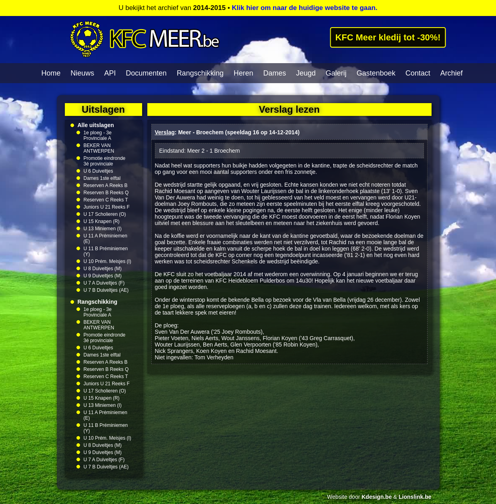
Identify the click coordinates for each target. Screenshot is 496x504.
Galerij (336, 73)
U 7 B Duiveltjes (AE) (106, 290)
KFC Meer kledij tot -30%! (387, 37)
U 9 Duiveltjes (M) (103, 276)
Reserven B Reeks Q (106, 192)
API (110, 73)
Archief (451, 73)
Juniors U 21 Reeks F (107, 207)
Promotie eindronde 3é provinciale (105, 161)
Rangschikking (200, 73)
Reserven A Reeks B (106, 185)
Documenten (146, 73)
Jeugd (306, 73)
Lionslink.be (415, 497)
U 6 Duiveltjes (98, 171)
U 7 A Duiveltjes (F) (104, 283)
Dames (274, 73)
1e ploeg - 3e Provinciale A (98, 135)
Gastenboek (376, 73)
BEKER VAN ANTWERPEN (99, 148)
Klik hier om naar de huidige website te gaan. (305, 8)
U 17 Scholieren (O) (105, 214)
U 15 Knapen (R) (102, 221)
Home (50, 73)
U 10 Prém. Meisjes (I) (107, 261)
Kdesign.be (376, 497)
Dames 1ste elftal (102, 178)
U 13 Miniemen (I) (103, 228)
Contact (418, 73)
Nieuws (82, 73)
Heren (243, 73)
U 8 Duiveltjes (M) (103, 268)
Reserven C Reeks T (106, 200)
